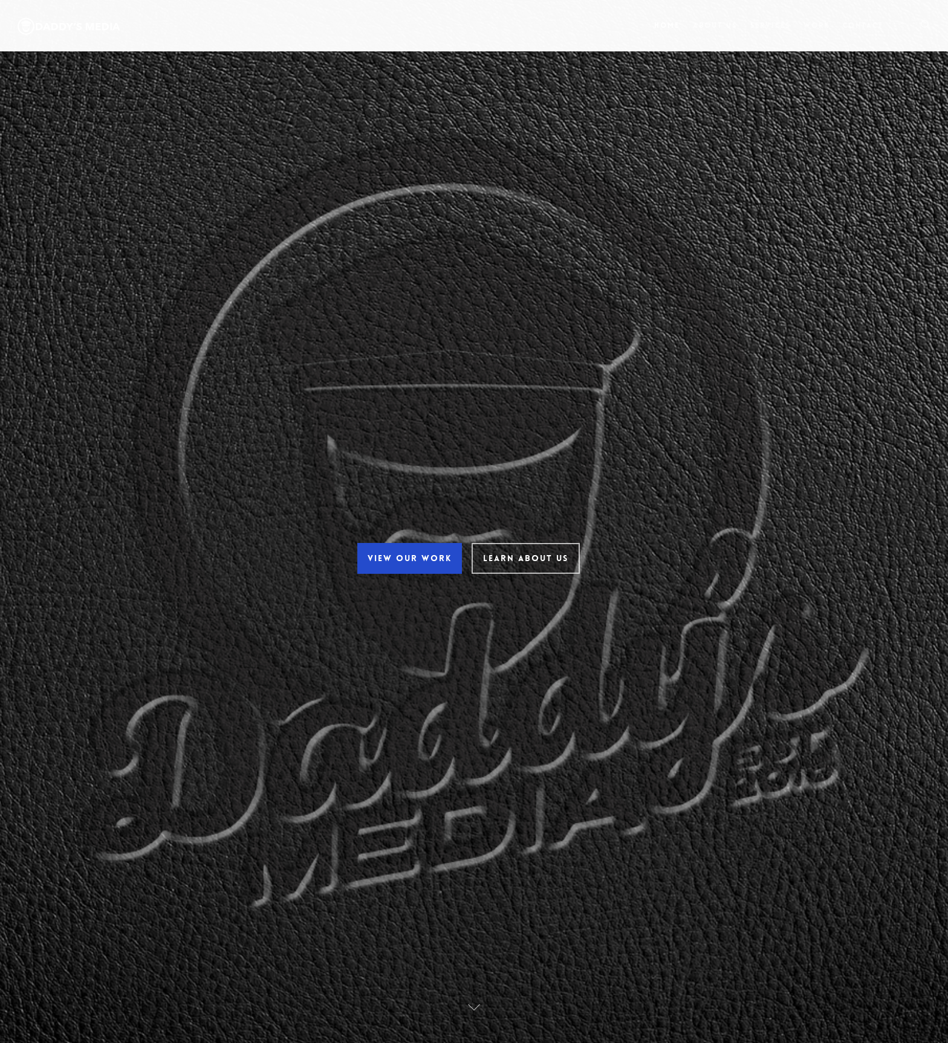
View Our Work (409, 558)
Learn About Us (525, 558)
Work (817, 25)
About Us (715, 25)
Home (667, 25)
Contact (863, 25)
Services (770, 25)
